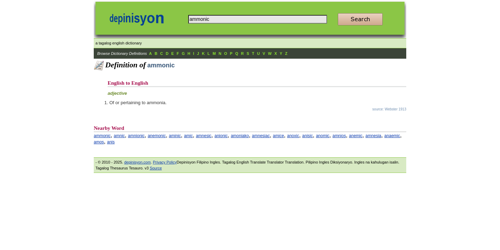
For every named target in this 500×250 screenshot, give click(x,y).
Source (156, 168)
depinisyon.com (137, 162)
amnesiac (261, 135)
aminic (175, 135)
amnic (119, 135)
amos (99, 142)
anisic (307, 135)
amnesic (203, 135)
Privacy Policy (164, 162)
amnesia (373, 135)
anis (111, 142)
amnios (339, 135)
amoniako (240, 135)
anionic (221, 135)
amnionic (136, 135)
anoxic (293, 135)
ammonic (102, 135)
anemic (355, 135)
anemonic (157, 135)
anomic (323, 135)
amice (278, 135)
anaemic (392, 135)
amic (188, 135)
